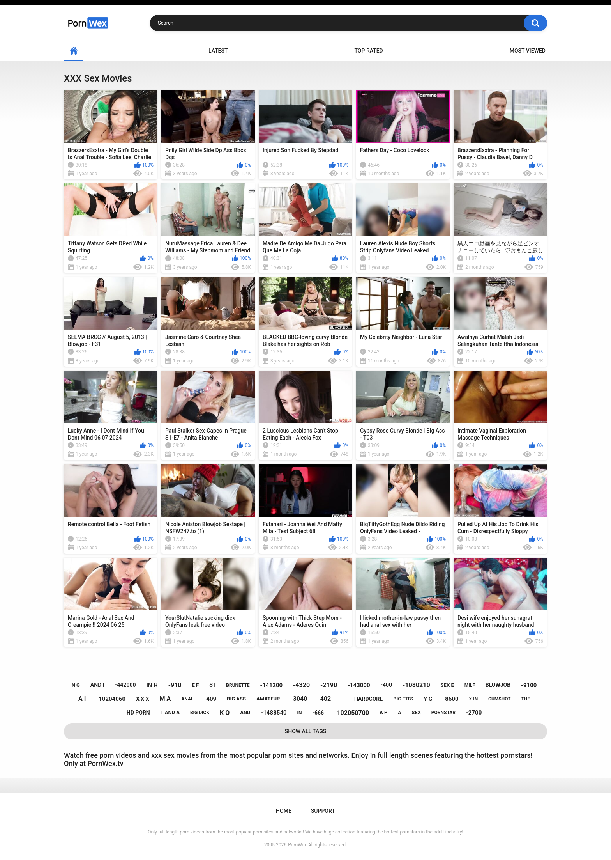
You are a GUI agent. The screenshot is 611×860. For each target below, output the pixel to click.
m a (165, 698)
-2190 (328, 685)
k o (225, 712)
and (245, 712)
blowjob (498, 685)
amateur (268, 699)
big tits (403, 699)
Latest (218, 51)
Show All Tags (306, 731)
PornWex (297, 845)
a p (383, 712)
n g (76, 685)
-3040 (298, 698)
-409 (210, 698)
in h (151, 685)
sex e (447, 685)
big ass (236, 699)
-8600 (450, 698)
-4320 (301, 685)
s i (212, 685)
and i (97, 685)
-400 (386, 685)
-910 (175, 685)
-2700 (474, 712)
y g (428, 699)
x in (473, 699)
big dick (199, 712)
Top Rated (368, 51)
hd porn (138, 712)
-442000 (125, 685)
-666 (318, 712)
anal (187, 699)
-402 (324, 698)
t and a (170, 712)
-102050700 (351, 712)
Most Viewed (528, 51)
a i (82, 698)
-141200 (271, 685)
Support (323, 811)
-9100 (529, 685)
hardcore (368, 699)
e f (195, 685)
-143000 (359, 685)
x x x (142, 699)
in (299, 712)
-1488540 (273, 712)
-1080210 (416, 685)
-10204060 (110, 698)
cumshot (499, 699)
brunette (237, 685)
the (525, 699)
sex (416, 712)
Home (73, 51)
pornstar (443, 712)
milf (469, 685)
